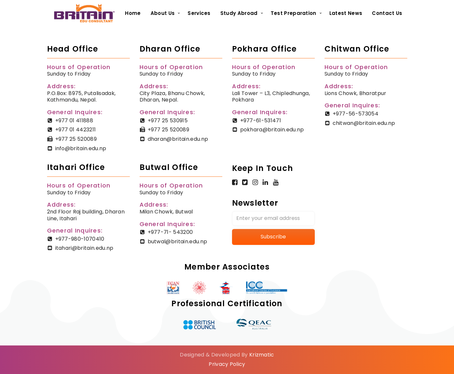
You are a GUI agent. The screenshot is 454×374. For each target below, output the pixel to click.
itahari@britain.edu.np (84, 248)
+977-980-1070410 (79, 239)
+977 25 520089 (76, 139)
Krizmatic (261, 354)
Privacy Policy (227, 364)
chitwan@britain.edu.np (364, 123)
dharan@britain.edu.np (178, 139)
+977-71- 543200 (170, 232)
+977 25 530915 (168, 120)
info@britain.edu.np (80, 148)
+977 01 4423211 (75, 129)
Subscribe (273, 236)
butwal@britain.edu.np (177, 241)
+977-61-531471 (260, 120)
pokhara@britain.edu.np (272, 129)
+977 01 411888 (74, 120)
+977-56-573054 (355, 113)
